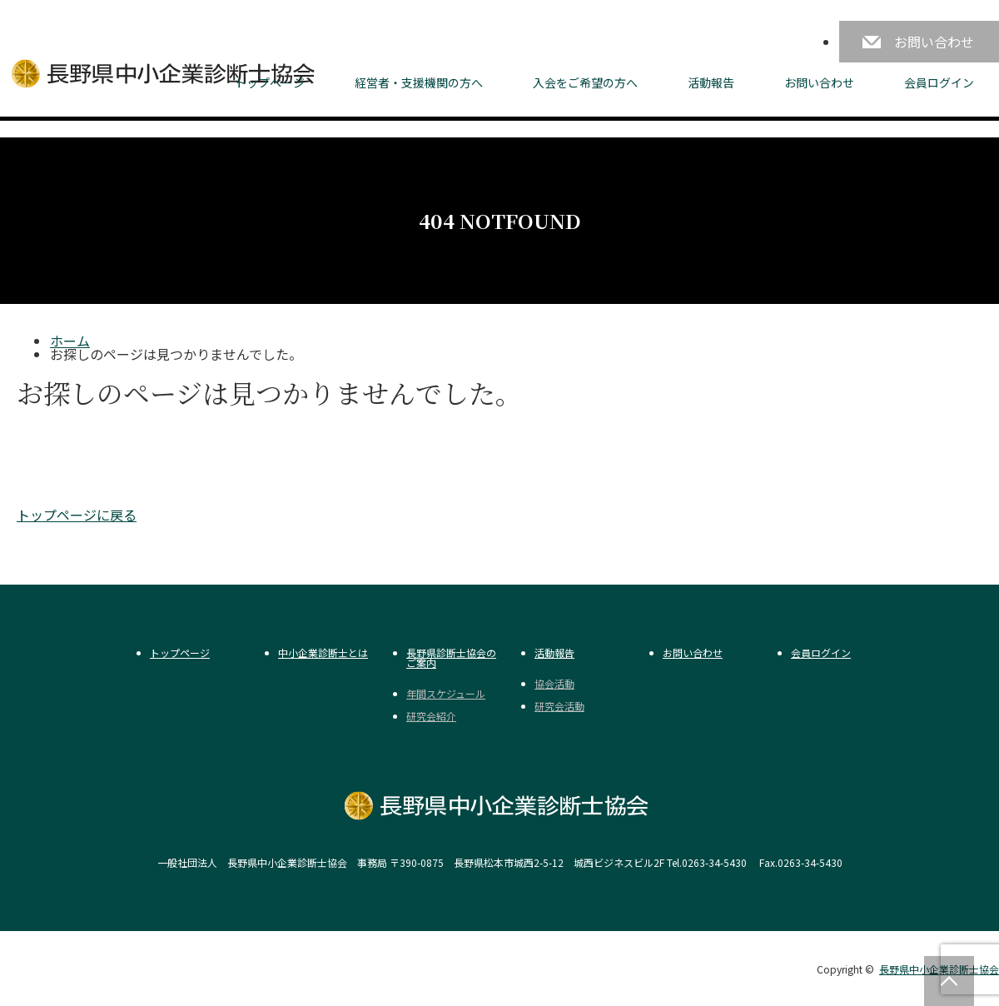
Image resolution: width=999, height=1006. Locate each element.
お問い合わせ (934, 42)
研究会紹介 (431, 716)
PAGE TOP (949, 981)
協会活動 (554, 684)
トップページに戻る (77, 515)
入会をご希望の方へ (585, 82)
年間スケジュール (445, 694)
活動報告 (711, 82)
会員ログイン (939, 82)
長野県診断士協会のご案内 (451, 658)
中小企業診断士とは (323, 653)
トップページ (270, 82)
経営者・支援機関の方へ (419, 82)
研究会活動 (559, 706)
